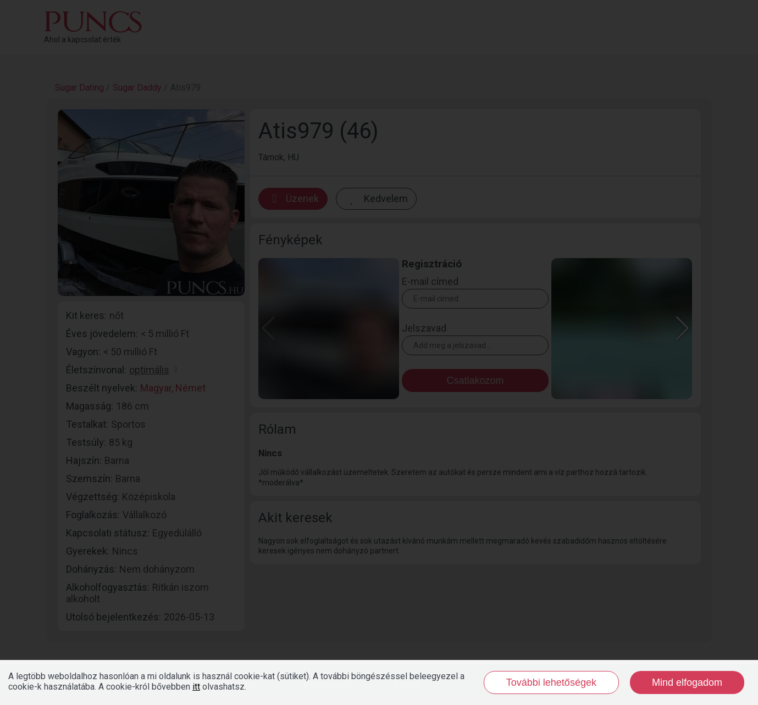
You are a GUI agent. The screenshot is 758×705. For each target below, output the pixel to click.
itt (196, 686)
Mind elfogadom (687, 682)
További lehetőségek (551, 682)
